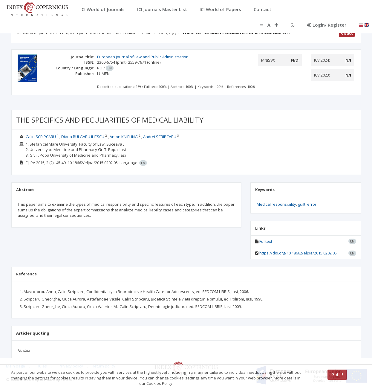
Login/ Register (326, 25)
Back (347, 33)
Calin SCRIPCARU (41, 136)
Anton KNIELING (124, 136)
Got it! (337, 374)
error (311, 204)
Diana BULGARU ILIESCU (82, 136)
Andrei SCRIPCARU (159, 136)
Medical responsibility (276, 204)
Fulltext (265, 241)
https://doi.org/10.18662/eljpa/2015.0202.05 (298, 253)
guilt (301, 204)
